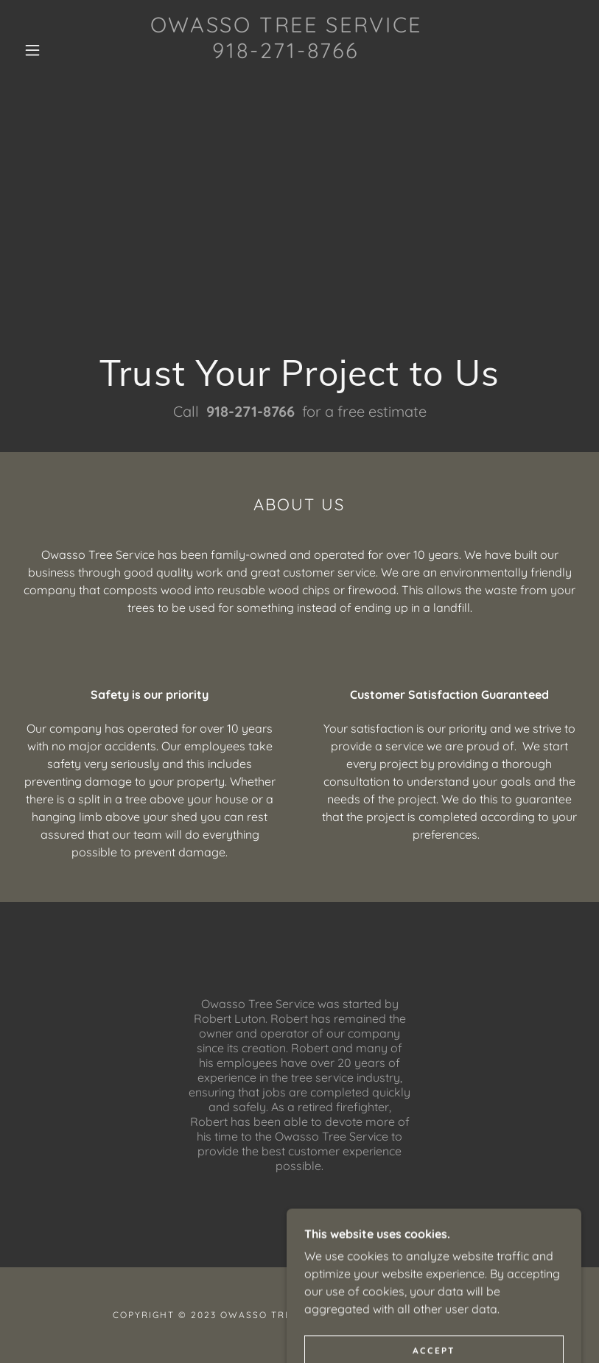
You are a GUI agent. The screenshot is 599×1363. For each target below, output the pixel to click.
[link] (286, 79)
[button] (32, 50)
